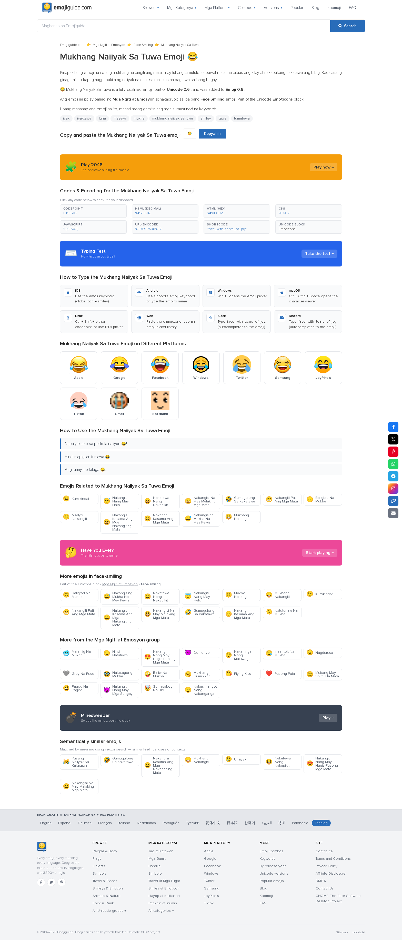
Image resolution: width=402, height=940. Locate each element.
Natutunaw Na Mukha (282, 612)
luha (102, 118)
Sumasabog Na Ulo (158, 688)
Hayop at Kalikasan (164, 896)
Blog (315, 7)
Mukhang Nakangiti (237, 517)
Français (105, 823)
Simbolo (155, 873)
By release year (273, 866)
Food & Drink (103, 903)
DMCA (321, 881)
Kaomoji (334, 7)
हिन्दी (281, 823)
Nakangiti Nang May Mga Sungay (118, 690)
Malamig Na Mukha (77, 653)
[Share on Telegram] (393, 476)
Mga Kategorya (181, 7)
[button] (93, 211)
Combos (247, 7)
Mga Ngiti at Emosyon (109, 45)
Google (210, 858)
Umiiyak (235, 759)
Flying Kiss (238, 673)
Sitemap (342, 932)
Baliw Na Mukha (155, 674)
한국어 (249, 823)
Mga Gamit (157, 858)
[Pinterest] (61, 882)
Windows (211, 873)
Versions (273, 7)
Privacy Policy (326, 866)
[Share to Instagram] (393, 488)
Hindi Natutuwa (115, 653)
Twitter (209, 881)
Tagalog (321, 823)
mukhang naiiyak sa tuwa (172, 118)
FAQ (352, 7)
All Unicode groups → (109, 910)
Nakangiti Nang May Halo (116, 501)
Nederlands (146, 823)
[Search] (347, 26)
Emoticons (287, 229)
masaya (120, 118)
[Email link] (393, 513)
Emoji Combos (271, 851)
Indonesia (300, 823)
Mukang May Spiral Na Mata (322, 674)
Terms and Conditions (333, 858)
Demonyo (197, 652)
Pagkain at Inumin (162, 903)
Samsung (211, 888)
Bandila (154, 866)
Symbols (99, 873)
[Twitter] (51, 882)
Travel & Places (105, 881)
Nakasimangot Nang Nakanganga (201, 690)
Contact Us (325, 888)
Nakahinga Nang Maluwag (238, 655)
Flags (97, 858)
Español (64, 823)
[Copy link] (393, 501)
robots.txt (358, 932)
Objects (99, 866)
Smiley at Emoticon (163, 888)
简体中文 (213, 823)
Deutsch (85, 823)
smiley (206, 118)
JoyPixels (211, 896)
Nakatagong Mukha (117, 674)
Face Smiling (143, 45)
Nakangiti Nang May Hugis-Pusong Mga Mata (160, 657)
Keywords (267, 858)
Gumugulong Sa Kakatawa (240, 499)
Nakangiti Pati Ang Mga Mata (282, 499)
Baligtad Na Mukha (320, 499)
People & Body (105, 851)
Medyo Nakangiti (75, 517)
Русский (192, 823)
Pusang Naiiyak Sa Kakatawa (76, 762)
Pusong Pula (280, 673)
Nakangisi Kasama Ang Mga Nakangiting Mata (118, 522)
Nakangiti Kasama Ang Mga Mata (158, 519)
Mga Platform (217, 7)
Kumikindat (76, 498)
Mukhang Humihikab (197, 674)
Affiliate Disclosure (331, 873)
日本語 (232, 823)
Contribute (324, 851)
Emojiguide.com (72, 45)
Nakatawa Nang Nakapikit (156, 501)
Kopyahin (212, 133)
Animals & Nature (106, 896)
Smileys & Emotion (108, 888)
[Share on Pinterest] (393, 452)
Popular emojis (272, 881)
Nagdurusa (319, 652)
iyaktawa (84, 118)
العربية (267, 823)
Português (171, 823)
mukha (139, 118)
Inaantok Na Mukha (280, 653)
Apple (209, 851)
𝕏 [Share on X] (393, 439)
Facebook (212, 866)
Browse (151, 7)
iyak (66, 118)
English (46, 823)
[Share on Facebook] (393, 427)
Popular (296, 7)
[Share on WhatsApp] (393, 464)
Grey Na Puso (78, 673)
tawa (222, 118)
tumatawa (242, 118)
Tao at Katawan (160, 851)
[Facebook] (41, 882)
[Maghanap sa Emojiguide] (183, 26)
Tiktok (209, 903)
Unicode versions (274, 873)
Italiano (124, 823)
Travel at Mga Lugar (164, 881)
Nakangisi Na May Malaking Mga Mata (200, 501)
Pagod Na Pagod (75, 688)
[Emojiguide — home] (67, 8)
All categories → (161, 910)
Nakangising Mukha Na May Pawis (199, 519)
